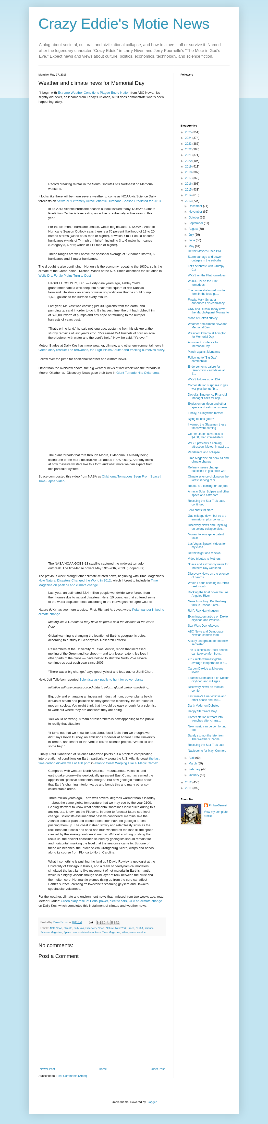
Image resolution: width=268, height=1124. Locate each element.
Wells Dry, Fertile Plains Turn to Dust (64, 275)
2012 (189, 782)
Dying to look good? (201, 419)
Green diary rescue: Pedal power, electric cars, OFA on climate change (111, 901)
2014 (189, 195)
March (193, 763)
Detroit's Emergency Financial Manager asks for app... (207, 396)
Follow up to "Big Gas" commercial (202, 359)
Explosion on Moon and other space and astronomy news (207, 405)
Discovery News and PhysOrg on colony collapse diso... (207, 526)
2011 (189, 788)
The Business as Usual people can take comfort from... (208, 651)
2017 (189, 178)
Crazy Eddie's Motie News (123, 23)
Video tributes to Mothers (204, 558)
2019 (189, 166)
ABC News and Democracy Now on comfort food (205, 633)
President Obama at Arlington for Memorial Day (207, 335)
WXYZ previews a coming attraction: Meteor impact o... (208, 444)
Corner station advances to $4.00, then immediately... (206, 435)
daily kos (79, 928)
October (194, 217)
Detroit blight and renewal (204, 553)
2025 (189, 132)
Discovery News (94, 928)
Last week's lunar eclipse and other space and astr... (207, 698)
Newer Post (47, 1069)
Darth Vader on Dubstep (203, 705)
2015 (189, 189)
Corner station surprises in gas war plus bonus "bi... (208, 387)
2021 (189, 155)
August (194, 229)
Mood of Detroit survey (203, 318)
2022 (189, 149)
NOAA (139, 928)
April (192, 758)
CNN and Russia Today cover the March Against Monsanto (208, 310)
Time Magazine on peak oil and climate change (208, 459)
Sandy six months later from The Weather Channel (206, 737)
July (192, 234)
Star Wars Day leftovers (203, 625)
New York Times (124, 928)
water (132, 932)
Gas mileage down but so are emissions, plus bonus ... (207, 517)
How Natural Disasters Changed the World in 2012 (74, 580)
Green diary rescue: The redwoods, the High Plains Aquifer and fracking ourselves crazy (101, 350)
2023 (189, 143)
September (196, 223)
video (125, 932)
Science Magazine (51, 932)
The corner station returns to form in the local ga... (206, 292)
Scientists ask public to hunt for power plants (111, 679)
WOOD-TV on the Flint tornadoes (203, 282)
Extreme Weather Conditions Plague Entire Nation (94, 92)
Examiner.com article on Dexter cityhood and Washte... (208, 618)
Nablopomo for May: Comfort (207, 750)
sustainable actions (89, 932)
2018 (189, 172)
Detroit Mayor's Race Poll (204, 251)
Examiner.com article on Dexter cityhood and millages (208, 679)
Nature (110, 928)
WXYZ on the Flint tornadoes (207, 275)
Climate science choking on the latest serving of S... (208, 478)
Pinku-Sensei (218, 805)
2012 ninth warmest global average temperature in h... (207, 661)
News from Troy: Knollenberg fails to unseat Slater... (207, 603)
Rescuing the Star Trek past (206, 745)
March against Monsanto (204, 351)
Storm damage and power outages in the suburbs (205, 258)
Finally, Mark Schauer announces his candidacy (206, 301)
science (149, 928)
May (192, 246)
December (196, 206)
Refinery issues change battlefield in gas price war (207, 469)
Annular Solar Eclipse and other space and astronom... (208, 493)
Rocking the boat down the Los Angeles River (208, 594)
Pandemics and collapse (204, 452)
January (194, 775)
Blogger (151, 1102)
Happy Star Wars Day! (202, 711)
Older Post (158, 1069)
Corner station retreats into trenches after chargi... (205, 718)
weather (141, 932)
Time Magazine (111, 932)
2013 (189, 201)
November (196, 211)
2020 (189, 161)
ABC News (55, 928)
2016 (189, 183)
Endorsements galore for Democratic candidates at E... (206, 370)
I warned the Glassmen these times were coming (207, 426)
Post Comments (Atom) (71, 1076)
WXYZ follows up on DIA (204, 379)
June (192, 240)
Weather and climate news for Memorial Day (207, 325)
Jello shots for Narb (200, 510)
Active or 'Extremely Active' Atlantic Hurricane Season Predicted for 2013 (109, 201)
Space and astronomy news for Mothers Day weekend (208, 566)
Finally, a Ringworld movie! (205, 413)
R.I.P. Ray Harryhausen (203, 610)
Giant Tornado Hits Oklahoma (137, 373)
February (195, 769)
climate (68, 928)
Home (103, 1069)
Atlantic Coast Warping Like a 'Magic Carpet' (126, 763)
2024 (189, 138)
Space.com (70, 932)
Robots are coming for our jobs (208, 486)
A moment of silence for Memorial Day (203, 344)
